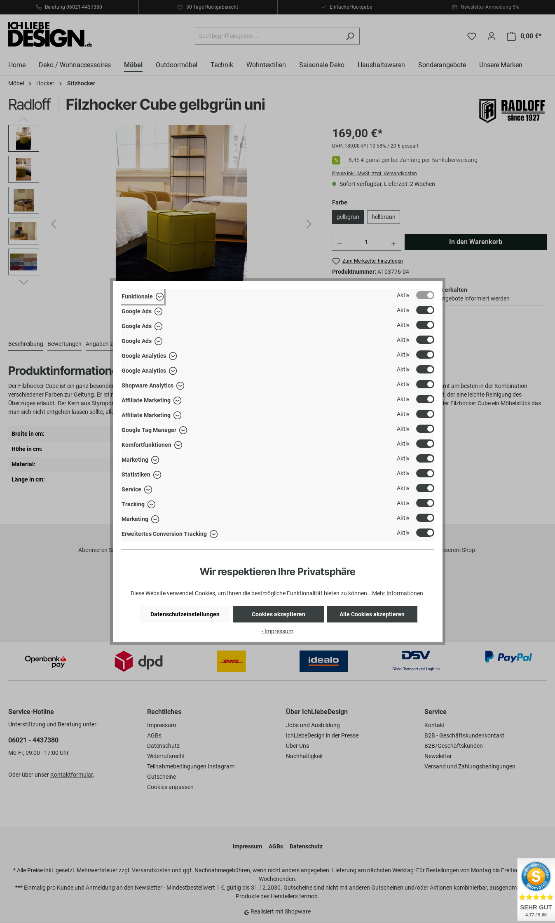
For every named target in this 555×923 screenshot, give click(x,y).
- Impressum (277, 631)
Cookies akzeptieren (278, 614)
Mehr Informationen (397, 593)
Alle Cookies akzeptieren (372, 614)
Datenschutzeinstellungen (185, 614)
